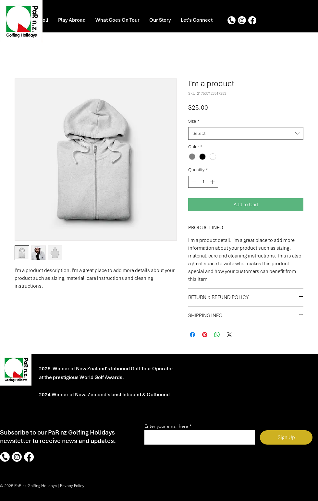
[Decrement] (193, 181)
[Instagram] (242, 20)
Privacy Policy (72, 485)
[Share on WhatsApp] (217, 335)
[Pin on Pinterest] (205, 335)
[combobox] (245, 133)
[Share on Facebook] (192, 335)
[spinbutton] (203, 181)
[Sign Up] (286, 437)
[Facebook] (252, 20)
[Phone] (231, 20)
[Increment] (213, 181)
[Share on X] (229, 335)
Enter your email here (166, 426)
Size (193, 121)
